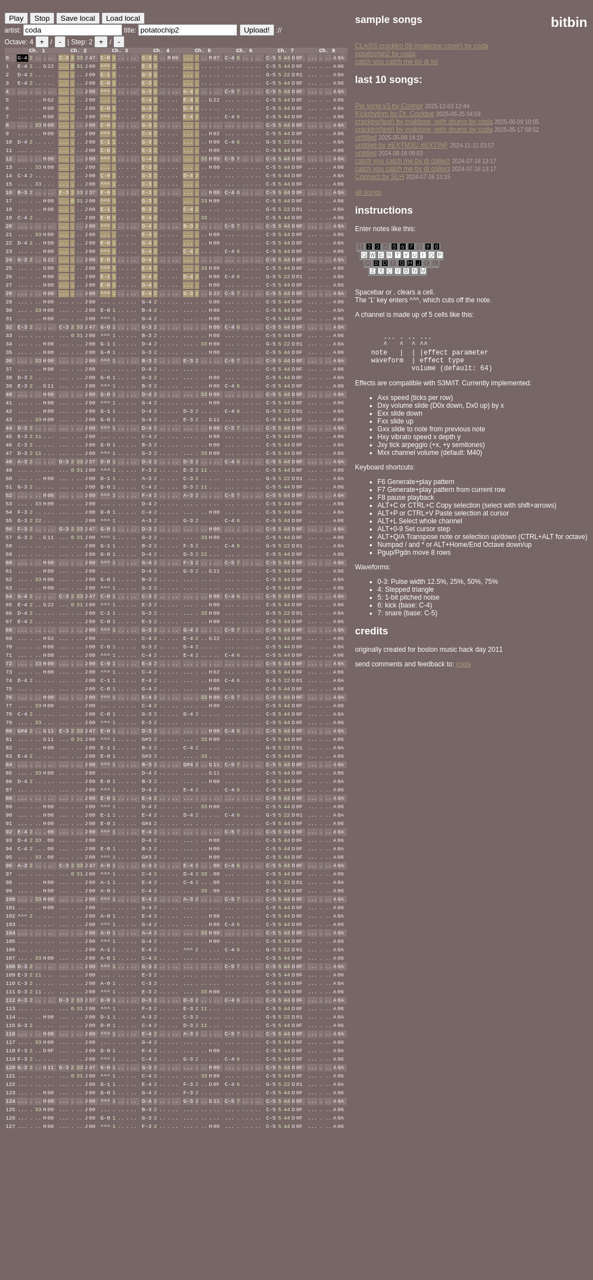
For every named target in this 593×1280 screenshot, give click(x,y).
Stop (41, 18)
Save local (78, 18)
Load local (123, 18)
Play (16, 18)
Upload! (257, 30)
